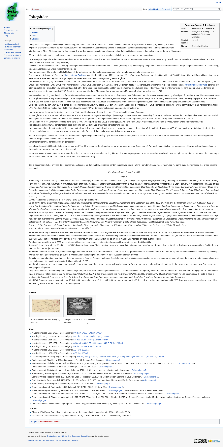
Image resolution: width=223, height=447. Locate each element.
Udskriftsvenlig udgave (12, 52)
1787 (79, 356)
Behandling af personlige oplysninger (41, 440)
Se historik (166, 9)
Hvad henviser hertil (11, 44)
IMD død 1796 (79, 336)
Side (28, 9)
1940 (159, 356)
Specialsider (8, 50)
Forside (7, 28)
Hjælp (6, 36)
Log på (218, 2)
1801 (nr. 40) (89, 356)
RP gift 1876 (93, 346)
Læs (145, 9)
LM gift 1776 (94, 333)
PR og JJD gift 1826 (97, 340)
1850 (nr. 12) (141, 356)
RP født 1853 (115, 343)
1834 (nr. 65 (103, 356)
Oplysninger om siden (12, 58)
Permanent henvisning (12, 55)
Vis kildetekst (154, 9)
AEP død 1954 (79, 353)
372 (176, 363)
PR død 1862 (79, 346)
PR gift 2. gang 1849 (98, 343)
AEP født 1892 (79, 350)
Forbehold (75, 440)
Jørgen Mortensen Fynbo (196, 85)
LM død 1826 (79, 340)
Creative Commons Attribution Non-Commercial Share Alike (68, 436)
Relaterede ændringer (12, 47)
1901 (152, 356)
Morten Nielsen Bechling (75, 75)
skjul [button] (50, 29)
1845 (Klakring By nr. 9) (122, 356)
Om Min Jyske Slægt (63, 440)
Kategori (33, 422)
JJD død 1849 (79, 343)
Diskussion (36, 9)
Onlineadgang (112, 360)
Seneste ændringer (11, 30)
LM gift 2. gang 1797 (98, 336)
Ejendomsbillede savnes (49, 422)
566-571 (185, 363)
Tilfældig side (9, 33)
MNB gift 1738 (79, 333)
